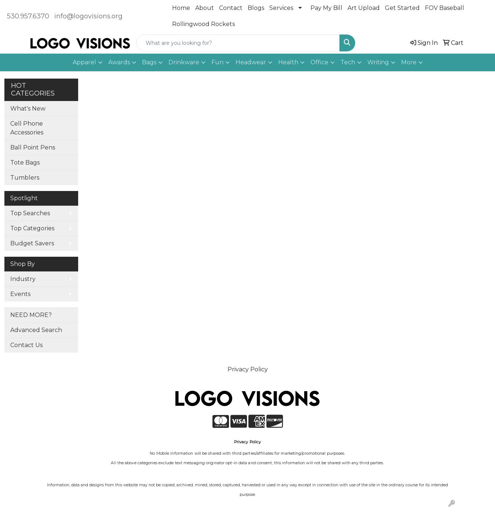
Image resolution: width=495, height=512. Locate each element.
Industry (23, 278)
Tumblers (24, 177)
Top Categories (32, 228)
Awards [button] (119, 62)
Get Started (402, 7)
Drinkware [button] (183, 62)
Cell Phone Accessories (26, 128)
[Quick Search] (238, 43)
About (204, 7)
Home (181, 7)
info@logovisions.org (88, 16)
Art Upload (363, 7)
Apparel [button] (84, 62)
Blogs (256, 7)
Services (281, 7)
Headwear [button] (251, 62)
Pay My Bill (326, 7)
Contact (231, 7)
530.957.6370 (28, 16)
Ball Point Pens (32, 147)
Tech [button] (348, 62)
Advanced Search (36, 330)
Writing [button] (378, 62)
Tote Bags (25, 162)
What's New (28, 108)
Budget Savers (32, 243)
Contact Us (26, 345)
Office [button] (319, 62)
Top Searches (30, 213)
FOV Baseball (444, 7)
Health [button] (288, 62)
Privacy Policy (248, 369)
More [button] (408, 62)
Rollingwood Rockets (203, 24)
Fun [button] (217, 62)
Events (20, 294)
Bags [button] (149, 62)
